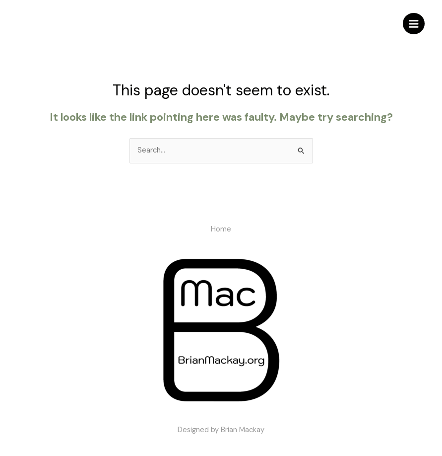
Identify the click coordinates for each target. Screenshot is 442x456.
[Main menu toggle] (414, 24)
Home (221, 229)
